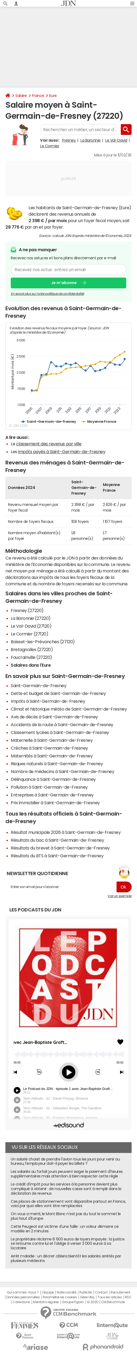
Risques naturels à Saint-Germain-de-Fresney (57, 763)
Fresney (69, 140)
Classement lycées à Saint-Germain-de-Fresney (60, 732)
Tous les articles (109, 1297)
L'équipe (48, 1292)
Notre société (66, 1292)
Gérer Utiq (87, 1297)
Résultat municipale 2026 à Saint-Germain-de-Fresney (66, 832)
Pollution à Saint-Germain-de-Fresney (49, 787)
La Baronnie (90, 140)
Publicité (85, 1292)
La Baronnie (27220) (31, 618)
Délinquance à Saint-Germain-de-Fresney (53, 779)
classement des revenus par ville (49, 444)
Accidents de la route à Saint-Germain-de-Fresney (62, 724)
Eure (53, 95)
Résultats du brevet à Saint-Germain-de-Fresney (60, 848)
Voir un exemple (120, 896)
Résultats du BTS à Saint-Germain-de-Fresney (57, 856)
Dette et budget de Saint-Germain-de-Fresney (58, 693)
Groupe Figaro (73, 1302)
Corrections (21, 1302)
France (38, 95)
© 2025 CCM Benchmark (106, 1302)
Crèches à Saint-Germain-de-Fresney (49, 748)
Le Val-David (116, 140)
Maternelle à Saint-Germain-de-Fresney (52, 740)
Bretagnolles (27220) (32, 649)
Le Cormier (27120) (29, 634)
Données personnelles (23, 1297)
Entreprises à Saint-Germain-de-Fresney (52, 795)
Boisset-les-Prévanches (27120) (43, 641)
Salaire (21, 95)
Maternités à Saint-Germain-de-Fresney (52, 756)
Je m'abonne (64, 283)
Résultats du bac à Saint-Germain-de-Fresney (57, 840)
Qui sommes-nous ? (22, 1292)
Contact (101, 1292)
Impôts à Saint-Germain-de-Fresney (48, 701)
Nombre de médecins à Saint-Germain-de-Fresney (62, 771)
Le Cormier (49, 146)
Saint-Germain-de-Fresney (38, 685)
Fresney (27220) (27, 610)
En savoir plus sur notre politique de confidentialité (47, 293)
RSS (128, 1297)
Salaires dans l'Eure (31, 665)
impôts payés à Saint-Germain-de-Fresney (61, 451)
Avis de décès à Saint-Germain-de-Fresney (54, 717)
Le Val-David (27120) (31, 626)
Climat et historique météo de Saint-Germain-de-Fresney (69, 709)
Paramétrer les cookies (60, 1297)
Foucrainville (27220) (31, 657)
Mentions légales (46, 1302)
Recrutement (120, 1292)
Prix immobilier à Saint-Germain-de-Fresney (55, 802)
